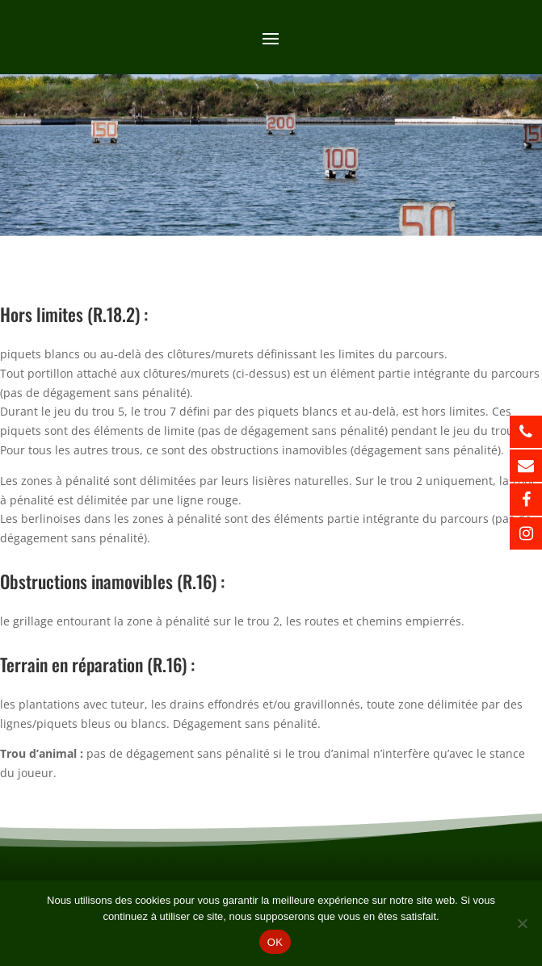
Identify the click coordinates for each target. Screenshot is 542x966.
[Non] (522, 923)
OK (275, 942)
